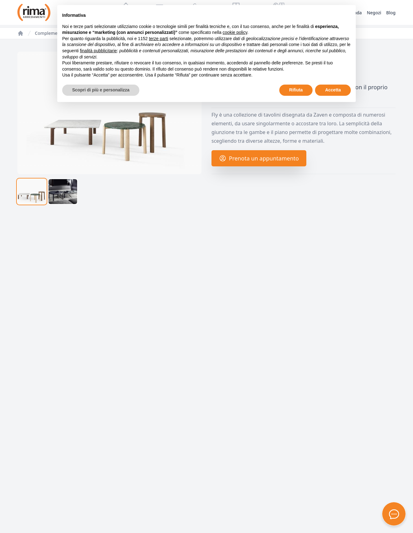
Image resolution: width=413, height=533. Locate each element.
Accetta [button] (333, 89)
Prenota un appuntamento (259, 158)
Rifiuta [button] (296, 89)
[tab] (31, 191)
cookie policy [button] (235, 32)
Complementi (49, 33)
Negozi (374, 13)
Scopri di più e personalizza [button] (100, 89)
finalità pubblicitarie (98, 50)
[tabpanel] (109, 113)
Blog (391, 13)
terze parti (158, 38)
